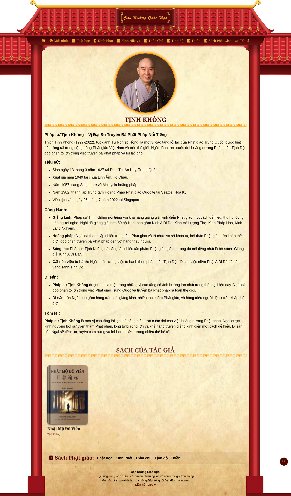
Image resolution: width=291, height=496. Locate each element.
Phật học (80, 40)
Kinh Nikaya (128, 40)
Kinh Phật (103, 40)
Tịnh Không (61, 414)
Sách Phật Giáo (218, 40)
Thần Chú (153, 40)
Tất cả (242, 40)
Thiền (193, 40)
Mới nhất (58, 40)
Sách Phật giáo (70, 458)
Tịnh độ (175, 40)
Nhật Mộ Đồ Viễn (66, 412)
